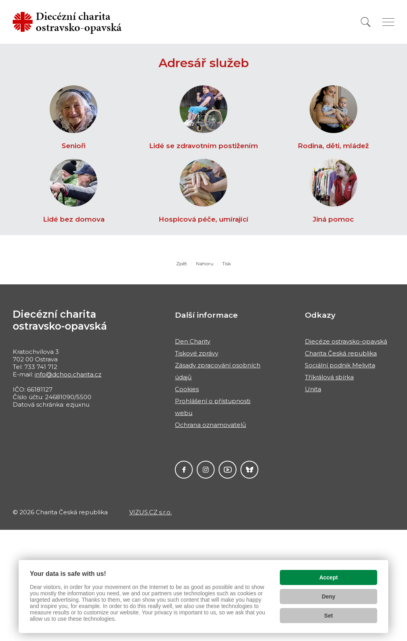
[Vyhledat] (365, 22)
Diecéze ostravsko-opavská (346, 341)
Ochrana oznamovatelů (210, 425)
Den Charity (192, 341)
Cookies (187, 389)
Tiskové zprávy (196, 353)
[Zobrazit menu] (388, 22)
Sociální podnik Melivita (340, 365)
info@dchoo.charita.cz (68, 374)
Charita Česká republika (341, 353)
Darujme (249, 470)
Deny (328, 596)
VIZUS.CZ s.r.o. (150, 512)
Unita (313, 389)
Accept (328, 577)
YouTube (227, 470)
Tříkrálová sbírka (329, 377)
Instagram (206, 470)
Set (328, 615)
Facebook (184, 470)
